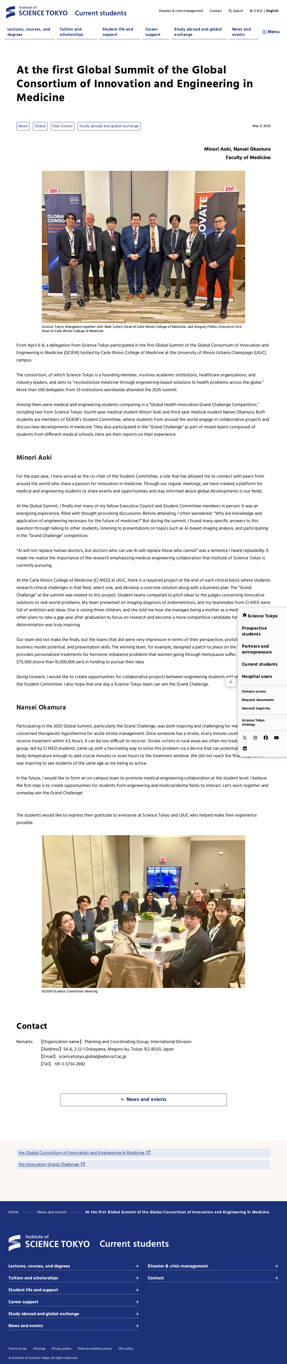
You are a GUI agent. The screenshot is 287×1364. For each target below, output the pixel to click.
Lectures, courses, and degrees (28, 32)
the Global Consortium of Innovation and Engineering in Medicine (85, 1153)
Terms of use (17, 1349)
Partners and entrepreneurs (257, 649)
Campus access (254, 691)
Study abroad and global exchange (198, 32)
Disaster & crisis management (181, 11)
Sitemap (39, 1349)
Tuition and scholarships (72, 32)
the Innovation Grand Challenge (52, 1164)
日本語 (258, 11)
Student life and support (117, 32)
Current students (260, 664)
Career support (153, 32)
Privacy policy (61, 1349)
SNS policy (125, 1349)
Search (235, 11)
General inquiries (256, 708)
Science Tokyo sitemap (253, 722)
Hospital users (257, 676)
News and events (241, 32)
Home (13, 1212)
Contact (216, 11)
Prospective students (254, 631)
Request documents (258, 700)
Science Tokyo (260, 616)
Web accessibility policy (95, 1349)
